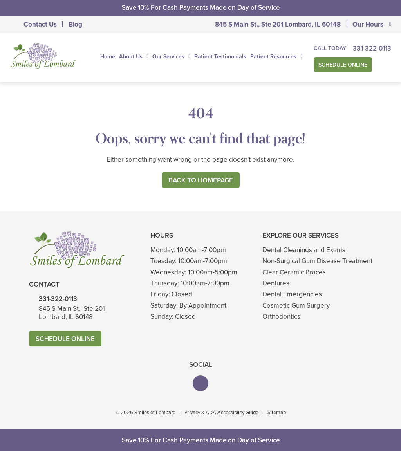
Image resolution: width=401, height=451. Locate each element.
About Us (131, 57)
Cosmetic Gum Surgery (296, 305)
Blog (75, 24)
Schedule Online (342, 65)
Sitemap (276, 412)
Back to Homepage (200, 180)
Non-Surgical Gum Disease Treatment (317, 261)
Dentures (275, 283)
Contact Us (40, 24)
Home (107, 56)
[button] (200, 383)
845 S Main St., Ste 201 (278, 24)
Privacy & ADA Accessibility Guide (221, 412)
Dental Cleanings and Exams (303, 250)
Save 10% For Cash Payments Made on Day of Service (201, 8)
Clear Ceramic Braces (294, 272)
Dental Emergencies (292, 294)
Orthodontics (281, 316)
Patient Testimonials (220, 56)
